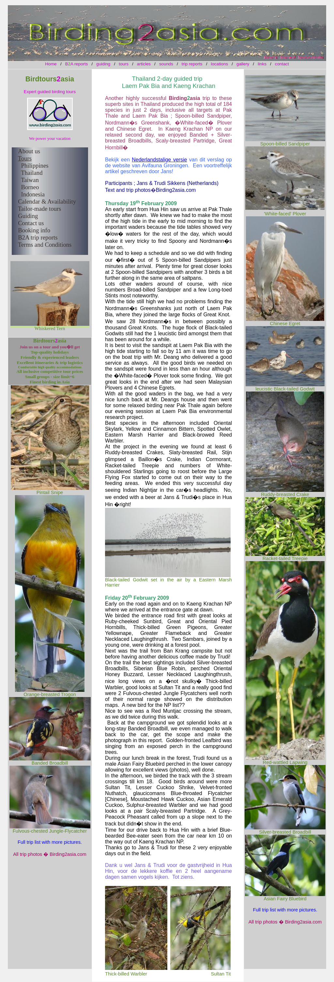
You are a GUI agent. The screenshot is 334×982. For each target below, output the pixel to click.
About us (29, 151)
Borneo (30, 187)
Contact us (31, 223)
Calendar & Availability (47, 201)
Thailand (31, 172)
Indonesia (33, 194)
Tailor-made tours (39, 208)
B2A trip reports (37, 237)
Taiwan (30, 179)
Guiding (28, 215)
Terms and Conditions (45, 244)
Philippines (35, 165)
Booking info (34, 230)
